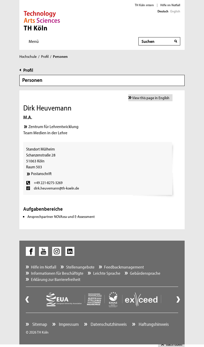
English (175, 11)
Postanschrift (41, 173)
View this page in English (150, 97)
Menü (34, 41)
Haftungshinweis (153, 324)
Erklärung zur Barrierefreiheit (55, 279)
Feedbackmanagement (124, 267)
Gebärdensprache (145, 273)
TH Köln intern (144, 5)
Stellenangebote (80, 267)
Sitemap (39, 324)
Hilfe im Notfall (170, 5)
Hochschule (28, 56)
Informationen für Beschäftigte (57, 273)
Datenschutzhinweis (108, 324)
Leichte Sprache (106, 273)
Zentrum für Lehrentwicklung (53, 126)
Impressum (68, 324)
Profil (45, 56)
